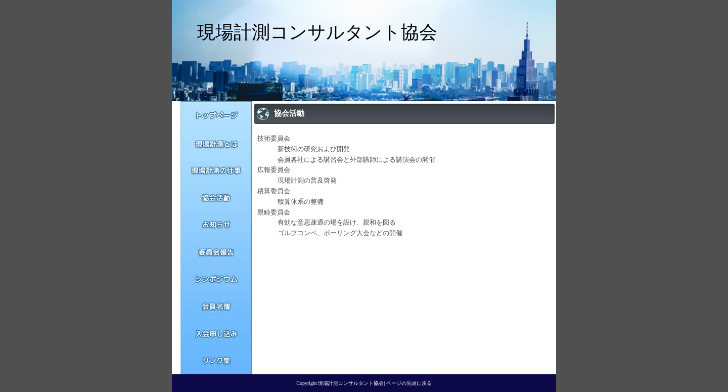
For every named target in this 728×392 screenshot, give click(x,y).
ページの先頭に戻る (409, 383)
